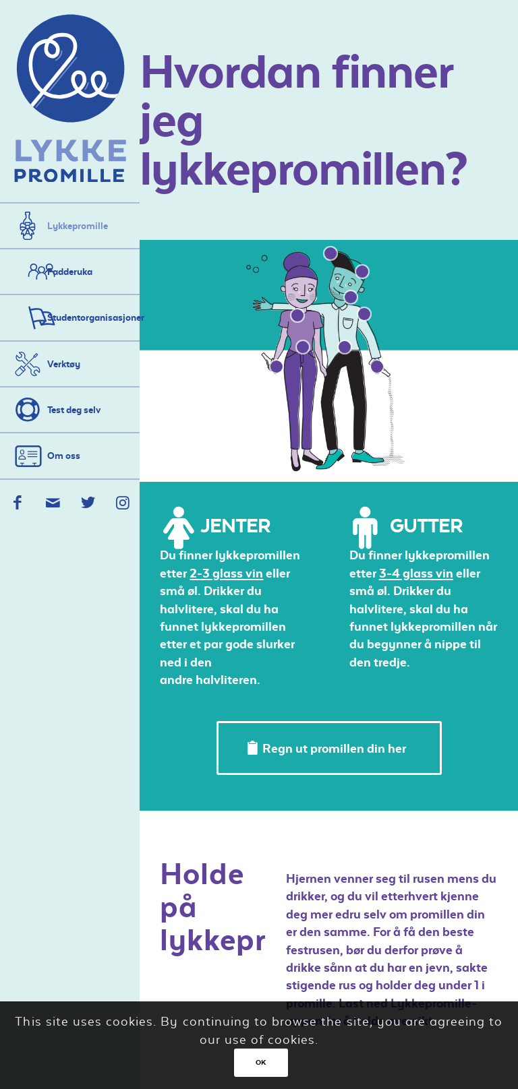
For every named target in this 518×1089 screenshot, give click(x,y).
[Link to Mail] (52, 503)
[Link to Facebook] (17, 503)
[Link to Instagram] (122, 503)
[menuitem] (70, 225)
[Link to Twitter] (87, 503)
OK (261, 1062)
